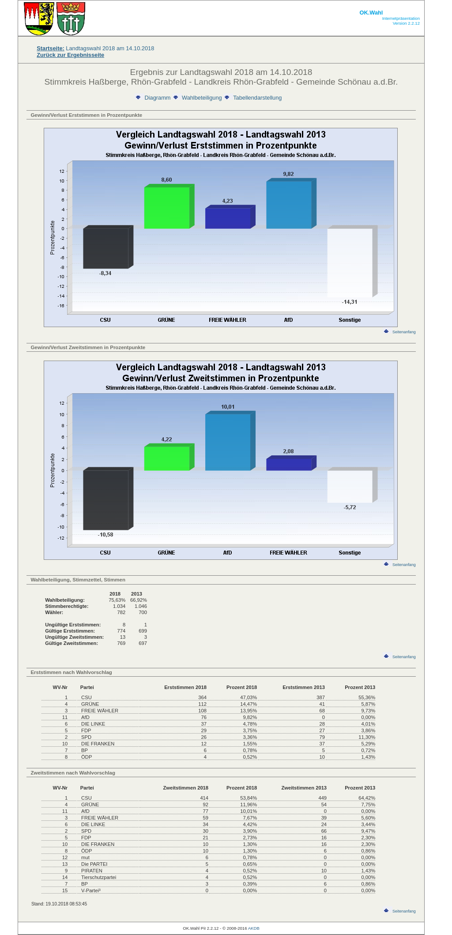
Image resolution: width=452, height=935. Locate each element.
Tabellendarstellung (252, 97)
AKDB (254, 928)
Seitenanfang (399, 332)
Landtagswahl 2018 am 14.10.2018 (95, 48)
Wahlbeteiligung (197, 97)
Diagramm (152, 97)
